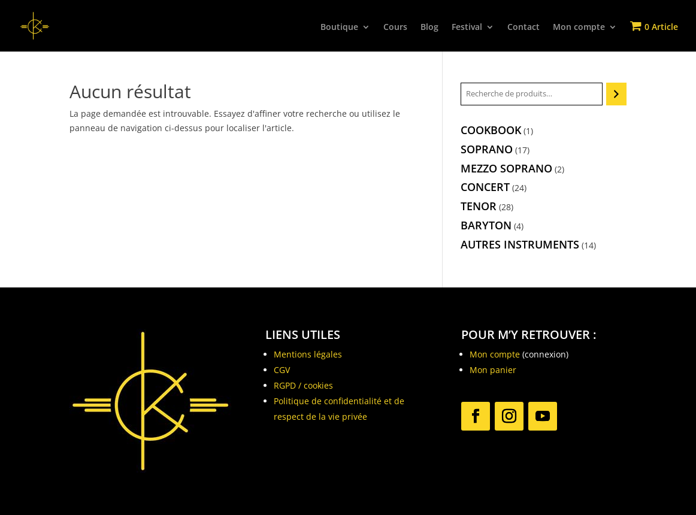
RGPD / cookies (303, 385)
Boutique (339, 27)
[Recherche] (616, 94)
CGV (282, 369)
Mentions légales (308, 354)
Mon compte (579, 27)
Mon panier (493, 369)
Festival (467, 27)
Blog (429, 27)
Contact (523, 27)
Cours (395, 27)
